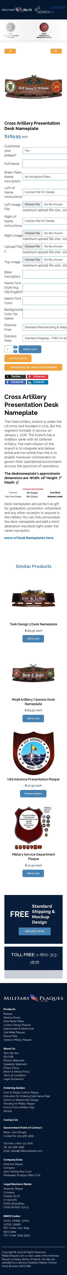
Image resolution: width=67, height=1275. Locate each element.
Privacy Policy (11, 1068)
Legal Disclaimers (14, 1079)
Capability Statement (15, 1064)
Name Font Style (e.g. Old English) (13, 287)
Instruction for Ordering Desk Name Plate (27, 1096)
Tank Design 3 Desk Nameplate (33, 624)
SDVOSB (8, 1056)
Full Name (11, 164)
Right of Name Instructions (13, 221)
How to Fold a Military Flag (19, 1107)
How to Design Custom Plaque (21, 1092)
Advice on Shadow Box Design (21, 1100)
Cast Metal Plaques (14, 1032)
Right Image (13, 235)
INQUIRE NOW (34, 931)
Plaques (8, 1013)
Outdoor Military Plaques (18, 1039)
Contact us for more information (33, 367)
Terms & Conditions (15, 1075)
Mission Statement (14, 1060)
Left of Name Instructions (13, 192)
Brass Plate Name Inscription (12, 176)
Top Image (12, 262)
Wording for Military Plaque (19, 1103)
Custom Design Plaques (17, 1025)
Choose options (33, 793)
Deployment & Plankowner (19, 1028)
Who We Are (11, 1053)
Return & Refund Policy (17, 1071)
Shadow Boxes (12, 1017)
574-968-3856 (26, 1136)
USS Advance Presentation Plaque (33, 779)
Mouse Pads (10, 1036)
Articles (8, 1111)
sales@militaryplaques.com (26, 1150)
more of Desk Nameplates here (28, 538)
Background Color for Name (13, 314)
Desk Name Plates (14, 1021)
